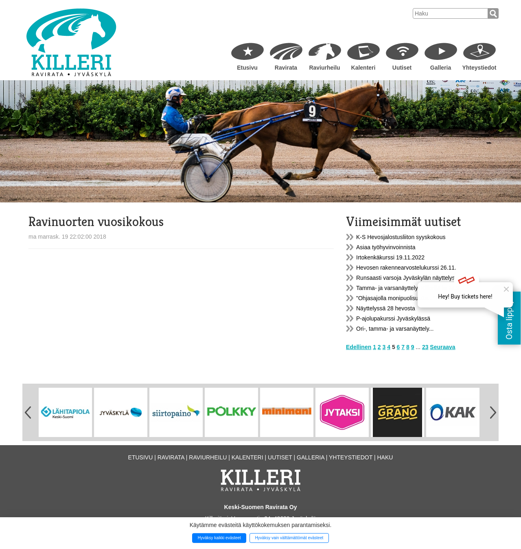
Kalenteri (363, 67)
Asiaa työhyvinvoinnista (386, 247)
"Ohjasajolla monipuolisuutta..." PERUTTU (409, 298)
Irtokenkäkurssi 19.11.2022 (390, 257)
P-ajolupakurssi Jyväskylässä (393, 318)
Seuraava (442, 347)
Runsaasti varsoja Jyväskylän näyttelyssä (408, 277)
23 (425, 347)
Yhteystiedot (479, 67)
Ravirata (286, 67)
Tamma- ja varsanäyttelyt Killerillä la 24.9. (408, 288)
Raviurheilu (324, 67)
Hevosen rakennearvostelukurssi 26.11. (406, 267)
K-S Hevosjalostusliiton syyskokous (400, 237)
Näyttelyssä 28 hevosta (385, 308)
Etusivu (247, 67)
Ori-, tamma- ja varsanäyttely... (394, 328)
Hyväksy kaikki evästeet (219, 538)
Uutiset (402, 67)
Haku (385, 457)
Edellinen (358, 347)
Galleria (440, 67)
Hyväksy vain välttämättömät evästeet (289, 538)
